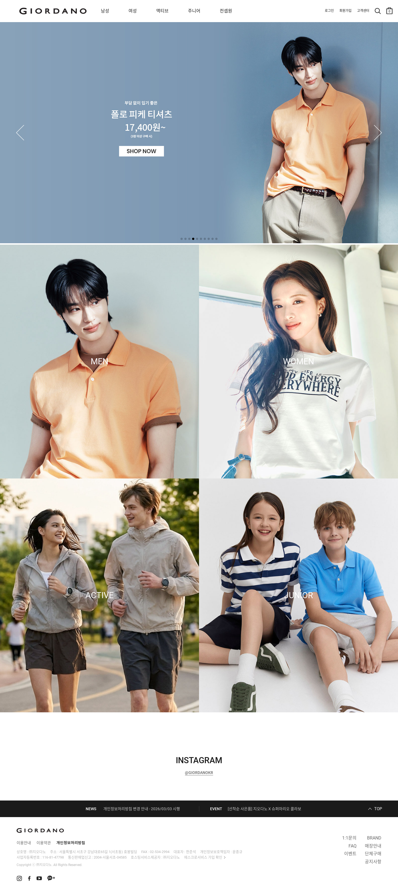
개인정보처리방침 (70, 843)
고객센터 (363, 11)
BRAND (374, 838)
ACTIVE (99, 595)
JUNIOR (298, 595)
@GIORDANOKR (199, 772)
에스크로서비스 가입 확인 (203, 857)
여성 (133, 11)
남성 (105, 11)
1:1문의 (349, 838)
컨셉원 (226, 11)
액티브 (162, 11)
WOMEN (298, 361)
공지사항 (373, 861)
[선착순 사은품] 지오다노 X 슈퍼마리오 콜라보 (264, 809)
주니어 (194, 11)
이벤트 (350, 853)
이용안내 (24, 843)
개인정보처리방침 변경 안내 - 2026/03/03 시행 (141, 809)
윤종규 (237, 852)
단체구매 (373, 853)
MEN (99, 361)
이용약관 (43, 843)
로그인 (329, 11)
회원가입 (345, 11)
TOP (378, 808)
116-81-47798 (53, 857)
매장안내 (373, 846)
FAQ (353, 846)
